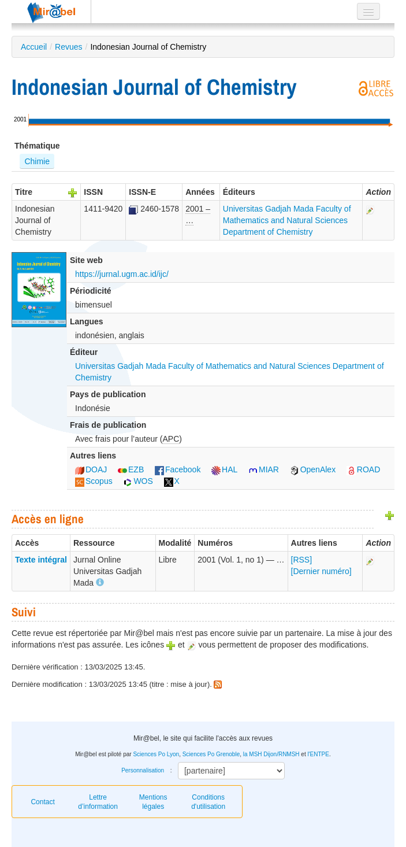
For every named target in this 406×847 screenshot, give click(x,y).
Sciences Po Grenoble (211, 754)
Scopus (94, 481)
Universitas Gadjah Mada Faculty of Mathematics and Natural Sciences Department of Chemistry (287, 220)
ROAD (363, 469)
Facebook (177, 469)
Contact (42, 802)
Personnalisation (142, 770)
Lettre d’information (98, 802)
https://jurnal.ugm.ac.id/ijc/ (122, 274)
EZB (131, 469)
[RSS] (301, 559)
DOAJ (91, 469)
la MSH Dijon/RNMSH (271, 754)
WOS (137, 481)
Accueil (34, 46)
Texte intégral (41, 559)
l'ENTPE (318, 754)
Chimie (37, 161)
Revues (68, 46)
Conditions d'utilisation (208, 802)
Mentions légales (153, 802)
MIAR (263, 469)
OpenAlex (313, 469)
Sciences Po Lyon (156, 754)
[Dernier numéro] (321, 571)
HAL (224, 469)
